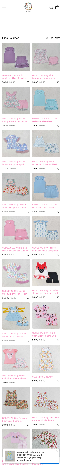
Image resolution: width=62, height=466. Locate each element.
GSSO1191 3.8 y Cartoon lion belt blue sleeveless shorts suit (14, 331)
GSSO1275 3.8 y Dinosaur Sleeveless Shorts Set (14, 415)
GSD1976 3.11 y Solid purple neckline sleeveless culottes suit (14, 72)
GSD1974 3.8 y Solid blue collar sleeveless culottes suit (44, 202)
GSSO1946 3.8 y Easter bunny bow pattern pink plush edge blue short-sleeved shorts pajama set (14, 159)
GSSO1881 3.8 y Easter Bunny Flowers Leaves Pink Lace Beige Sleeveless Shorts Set (15, 116)
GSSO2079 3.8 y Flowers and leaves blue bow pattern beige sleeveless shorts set (45, 245)
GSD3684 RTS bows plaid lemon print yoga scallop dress (29, 457)
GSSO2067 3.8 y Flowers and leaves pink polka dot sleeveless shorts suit (14, 202)
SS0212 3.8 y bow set (42, 372)
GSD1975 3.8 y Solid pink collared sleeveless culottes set (15, 245)
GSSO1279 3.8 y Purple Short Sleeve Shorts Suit (44, 330)
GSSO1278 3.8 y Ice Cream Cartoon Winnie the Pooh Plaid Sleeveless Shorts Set (45, 414)
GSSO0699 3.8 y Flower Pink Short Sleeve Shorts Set (14, 372)
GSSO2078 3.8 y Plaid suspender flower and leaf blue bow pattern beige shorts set (44, 159)
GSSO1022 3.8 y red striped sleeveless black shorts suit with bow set (45, 287)
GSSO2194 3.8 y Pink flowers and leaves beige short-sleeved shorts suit (44, 72)
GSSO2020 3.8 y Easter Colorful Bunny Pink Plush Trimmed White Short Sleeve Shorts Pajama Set (15, 288)
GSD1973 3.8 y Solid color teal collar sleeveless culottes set (45, 116)
